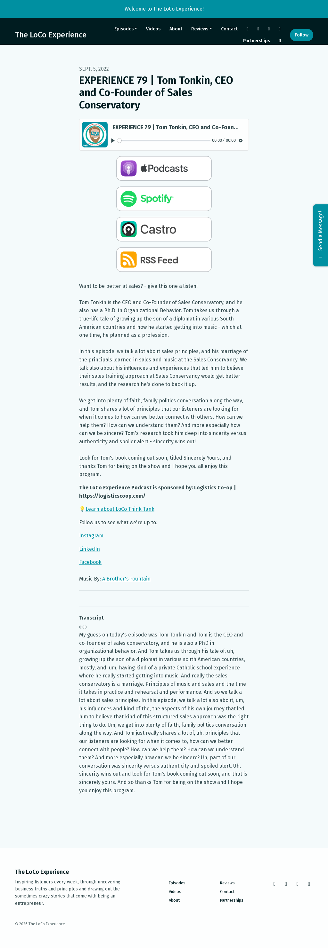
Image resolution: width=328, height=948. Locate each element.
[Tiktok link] (269, 29)
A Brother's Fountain (126, 579)
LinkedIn (89, 549)
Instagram (91, 536)
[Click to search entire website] (280, 41)
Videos (153, 29)
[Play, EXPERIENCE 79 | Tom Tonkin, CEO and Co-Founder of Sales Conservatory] (113, 140)
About (175, 29)
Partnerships (256, 40)
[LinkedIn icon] (309, 884)
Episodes (124, 29)
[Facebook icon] (274, 884)
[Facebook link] (247, 29)
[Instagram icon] (286, 884)
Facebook (90, 562)
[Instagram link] (258, 29)
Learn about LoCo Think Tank (120, 509)
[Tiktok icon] (297, 884)
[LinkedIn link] (280, 29)
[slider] (163, 141)
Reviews (199, 29)
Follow (301, 35)
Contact (229, 29)
